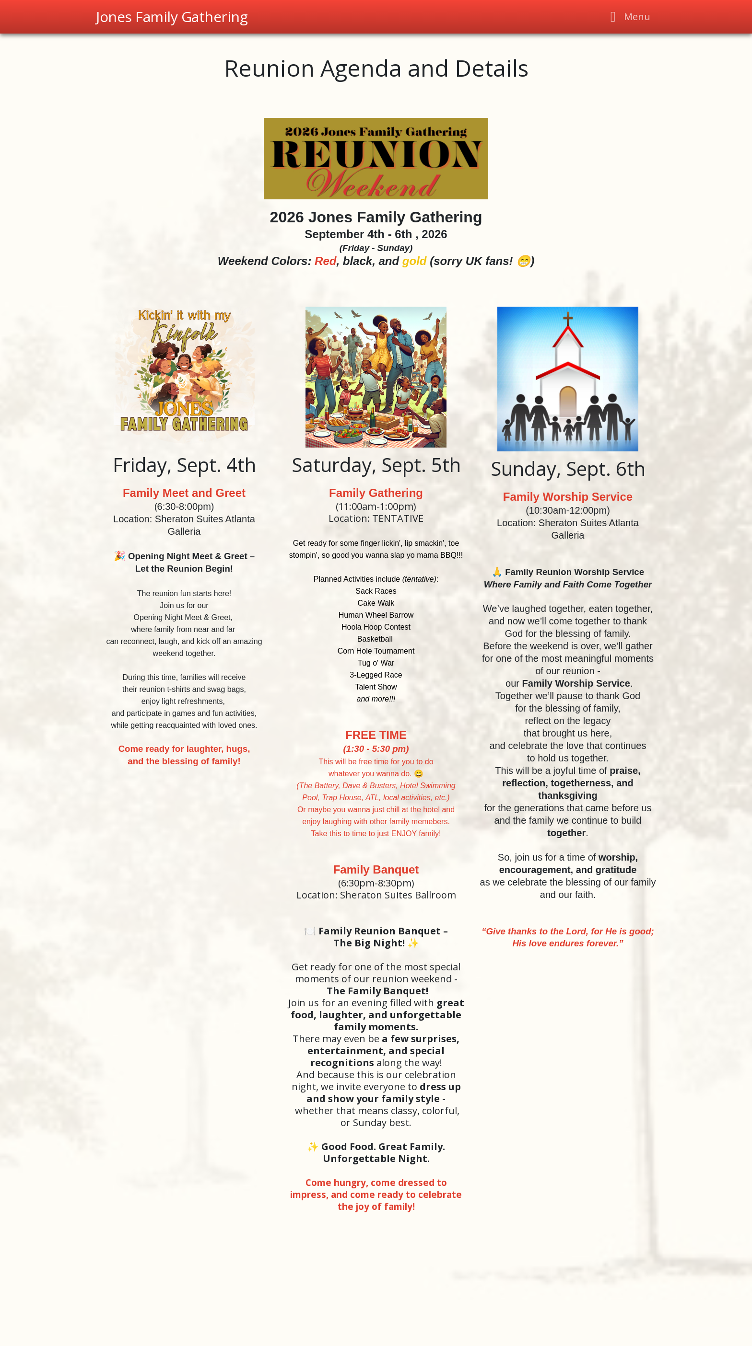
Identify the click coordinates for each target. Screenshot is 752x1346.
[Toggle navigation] (628, 17)
